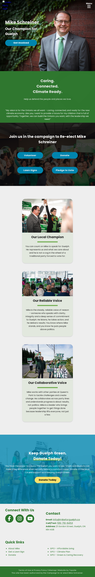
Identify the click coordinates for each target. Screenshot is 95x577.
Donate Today (47, 479)
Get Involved (21, 42)
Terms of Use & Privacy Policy (33, 570)
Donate (64, 155)
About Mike (14, 548)
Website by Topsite (67, 570)
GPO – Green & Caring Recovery (66, 554)
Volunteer (30, 155)
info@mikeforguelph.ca (66, 519)
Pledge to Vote (65, 170)
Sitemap (52, 570)
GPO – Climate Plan (60, 551)
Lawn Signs (30, 170)
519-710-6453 (65, 523)
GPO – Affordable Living (62, 548)
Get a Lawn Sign (16, 551)
